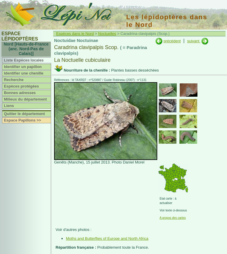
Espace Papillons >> (22, 120)
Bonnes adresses (20, 92)
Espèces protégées (21, 86)
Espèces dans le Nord (75, 33)
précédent (172, 41)
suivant (193, 41)
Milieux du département (25, 99)
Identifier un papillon (23, 66)
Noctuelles (107, 33)
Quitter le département (24, 113)
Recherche (13, 79)
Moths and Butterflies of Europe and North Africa (107, 238)
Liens (9, 105)
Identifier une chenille (23, 73)
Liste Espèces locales (23, 60)
